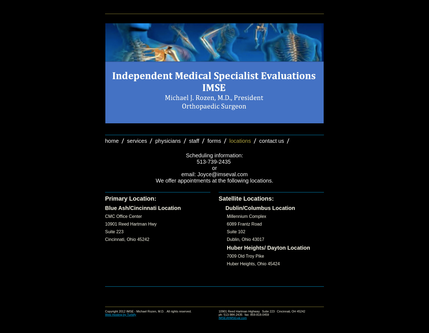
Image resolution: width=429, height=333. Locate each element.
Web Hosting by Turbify (120, 314)
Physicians (168, 141)
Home (112, 141)
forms (214, 141)
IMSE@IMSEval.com (233, 318)
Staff (194, 141)
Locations (240, 141)
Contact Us (271, 141)
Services (137, 141)
